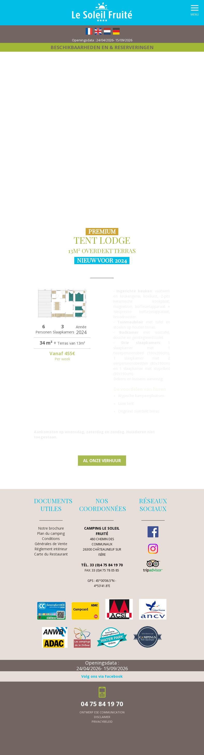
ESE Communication (109, 712)
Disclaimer (102, 717)
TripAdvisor (153, 566)
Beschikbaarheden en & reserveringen (102, 47)
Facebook (153, 532)
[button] (195, 11)
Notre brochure (51, 528)
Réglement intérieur (50, 548)
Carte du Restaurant (51, 554)
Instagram (153, 549)
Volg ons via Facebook (102, 676)
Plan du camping (51, 533)
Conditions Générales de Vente (51, 541)
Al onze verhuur (102, 460)
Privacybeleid (102, 721)
